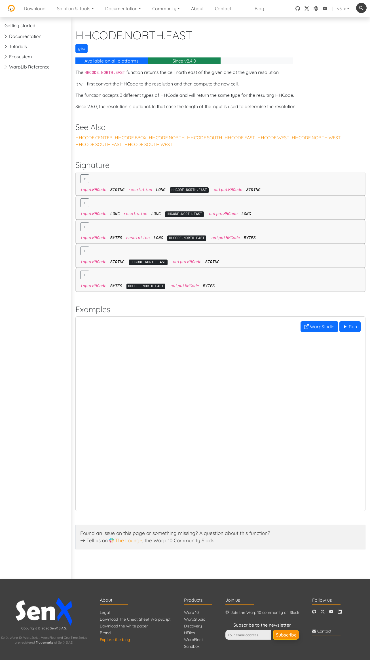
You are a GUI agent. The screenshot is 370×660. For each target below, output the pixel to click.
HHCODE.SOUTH (204, 137)
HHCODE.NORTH (167, 137)
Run (350, 326)
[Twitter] (323, 612)
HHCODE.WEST (273, 137)
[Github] (314, 612)
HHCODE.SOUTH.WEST (148, 144)
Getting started (20, 25)
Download (35, 8)
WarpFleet (193, 639)
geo (81, 48)
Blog (259, 8)
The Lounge (128, 540)
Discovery (193, 626)
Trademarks (44, 642)
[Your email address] (248, 635)
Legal (105, 612)
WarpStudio (319, 326)
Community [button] (164, 8)
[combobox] (361, 8)
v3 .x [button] (341, 8)
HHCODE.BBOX (131, 137)
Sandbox (192, 646)
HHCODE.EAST (240, 137)
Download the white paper (124, 626)
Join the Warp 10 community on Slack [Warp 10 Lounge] (262, 612)
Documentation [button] (121, 8)
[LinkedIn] (340, 612)
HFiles (189, 632)
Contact (223, 8)
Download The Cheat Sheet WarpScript (135, 619)
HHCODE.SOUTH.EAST (98, 144)
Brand (105, 632)
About (197, 8)
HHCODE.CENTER (94, 137)
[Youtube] (331, 612)
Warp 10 (191, 612)
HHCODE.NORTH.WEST (316, 137)
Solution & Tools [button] (73, 8)
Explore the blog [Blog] (115, 639)
